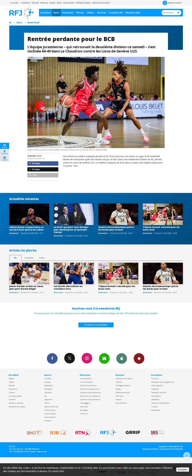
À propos (155, 378)
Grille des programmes (89, 389)
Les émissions (85, 378)
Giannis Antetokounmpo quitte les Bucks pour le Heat (116, 228)
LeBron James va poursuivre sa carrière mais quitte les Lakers (26, 228)
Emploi (52, 3)
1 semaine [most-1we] (28, 258)
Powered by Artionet (150, 449)
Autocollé (84, 407)
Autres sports (49, 417)
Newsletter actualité (17, 407)
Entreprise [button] (25, 3)
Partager (34, 163)
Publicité (155, 389)
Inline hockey (49, 410)
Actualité (45, 12)
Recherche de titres (88, 385)
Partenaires (156, 396)
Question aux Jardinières (90, 399)
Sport (56, 12)
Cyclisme (48, 392)
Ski (45, 396)
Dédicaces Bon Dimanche (90, 392)
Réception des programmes (162, 382)
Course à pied (50, 414)
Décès (59, 3)
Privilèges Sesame (123, 385)
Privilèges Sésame (83, 3)
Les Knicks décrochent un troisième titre (68, 287)
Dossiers (12, 399)
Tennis (47, 403)
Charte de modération (160, 403)
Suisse (11, 382)
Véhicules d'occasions (101, 3)
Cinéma (119, 382)
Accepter (182, 469)
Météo (118, 389)
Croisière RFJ (116, 12)
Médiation (155, 399)
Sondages (84, 410)
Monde (12, 385)
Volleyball (48, 389)
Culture (12, 392)
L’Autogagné (85, 403)
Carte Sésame (68, 3)
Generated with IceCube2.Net (171, 449)
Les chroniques (86, 382)
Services (101, 12)
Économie (13, 389)
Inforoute (35, 3)
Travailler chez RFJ (158, 392)
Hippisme (48, 399)
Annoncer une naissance (90, 396)
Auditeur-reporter (172, 3)
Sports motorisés (51, 407)
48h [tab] (15, 258)
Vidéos (90, 12)
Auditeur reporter (16, 403)
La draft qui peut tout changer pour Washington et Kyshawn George (71, 230)
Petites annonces (123, 392)
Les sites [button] (14, 3)
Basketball (33, 22)
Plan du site (41, 451)
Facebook (52, 358)
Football (47, 378)
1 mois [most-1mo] (42, 258)
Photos (80, 12)
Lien (33, 175)
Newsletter (155, 410)
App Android (139, 358)
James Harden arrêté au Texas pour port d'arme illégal (26, 287)
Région (11, 378)
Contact (154, 407)
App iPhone (121, 358)
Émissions (67, 12)
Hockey (47, 382)
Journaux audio (15, 396)
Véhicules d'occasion (124, 378)
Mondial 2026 (132, 12)
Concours (84, 414)
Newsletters (104, 358)
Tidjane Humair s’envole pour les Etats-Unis (161, 228)
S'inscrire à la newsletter (96, 325)
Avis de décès (121, 403)
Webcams (44, 3)
